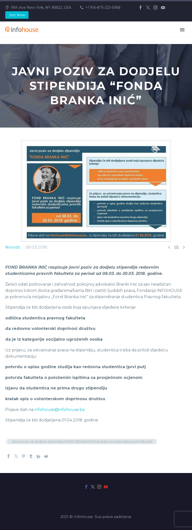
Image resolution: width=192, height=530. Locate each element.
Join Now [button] (17, 15)
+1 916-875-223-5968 (102, 7)
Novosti (12, 247)
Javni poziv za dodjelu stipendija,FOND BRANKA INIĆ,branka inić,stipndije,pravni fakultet (82, 441)
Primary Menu (182, 29)
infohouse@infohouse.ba (59, 409)
